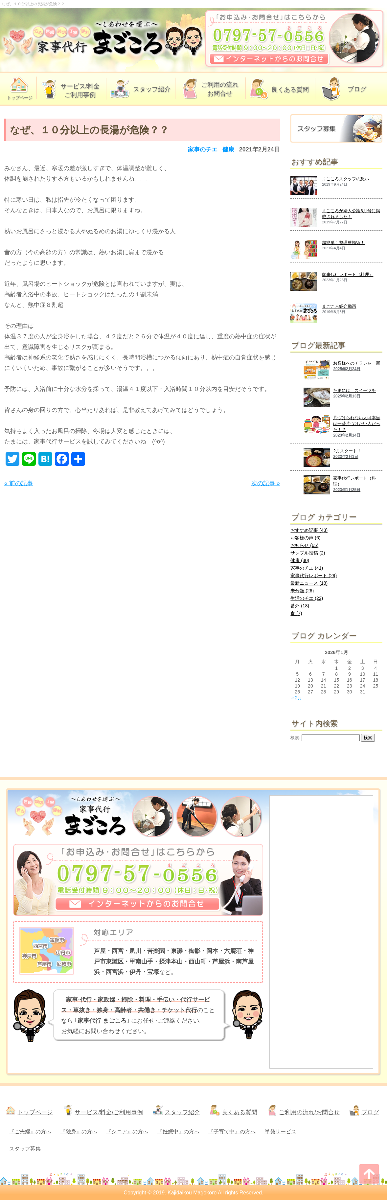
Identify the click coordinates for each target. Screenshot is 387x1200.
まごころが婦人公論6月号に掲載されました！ (351, 213)
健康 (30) (299, 560)
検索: (295, 738)
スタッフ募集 (25, 1148)
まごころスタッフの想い (345, 178)
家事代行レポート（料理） (347, 274)
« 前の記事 (18, 483)
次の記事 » (265, 483)
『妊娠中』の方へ (178, 1131)
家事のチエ (202, 149)
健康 (228, 149)
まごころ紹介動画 (339, 306)
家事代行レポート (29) (313, 575)
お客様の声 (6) (305, 537)
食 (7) (296, 613)
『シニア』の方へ (127, 1131)
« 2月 (296, 697)
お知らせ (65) (304, 545)
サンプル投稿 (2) (307, 552)
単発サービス (280, 1131)
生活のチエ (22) (306, 598)
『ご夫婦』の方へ (30, 1131)
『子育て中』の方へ (232, 1131)
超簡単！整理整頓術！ (343, 242)
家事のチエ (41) (306, 568)
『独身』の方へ (78, 1131)
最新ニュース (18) (309, 583)
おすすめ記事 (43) (309, 530)
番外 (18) (299, 605)
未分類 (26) (302, 590)
